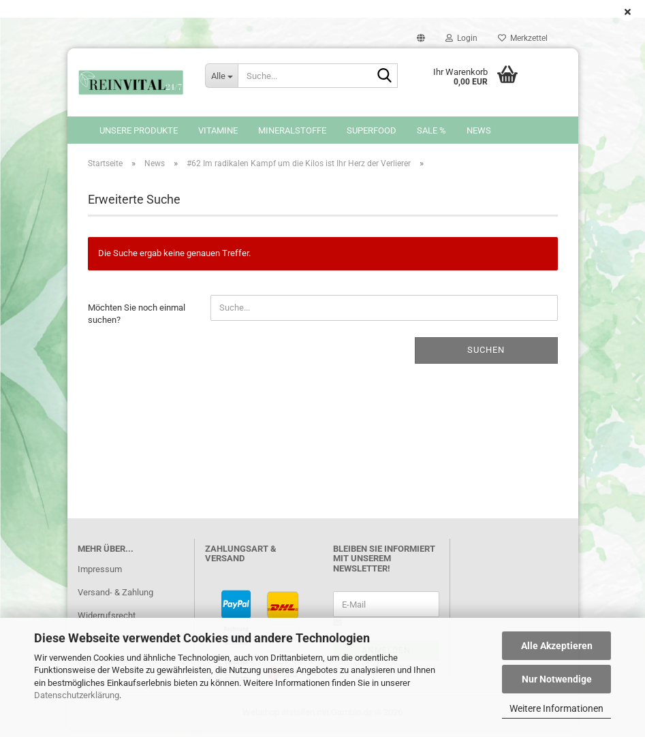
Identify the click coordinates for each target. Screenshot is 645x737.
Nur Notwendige (557, 679)
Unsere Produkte (138, 130)
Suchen (486, 356)
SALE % (431, 130)
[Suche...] (221, 75)
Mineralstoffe (292, 130)
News (479, 130)
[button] (421, 38)
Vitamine (218, 130)
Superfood (371, 130)
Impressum (100, 576)
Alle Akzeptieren (557, 645)
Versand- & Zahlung (115, 599)
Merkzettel (523, 38)
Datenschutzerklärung (76, 695)
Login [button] (461, 38)
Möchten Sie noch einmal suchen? (136, 320)
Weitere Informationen (556, 708)
